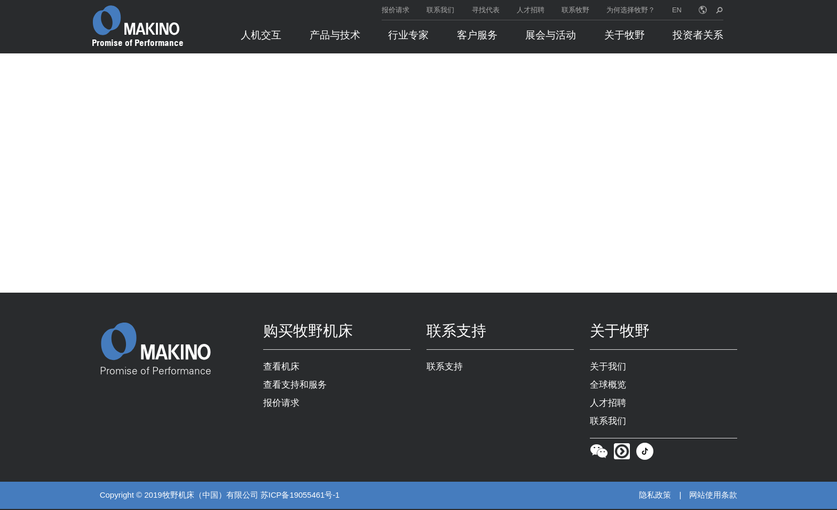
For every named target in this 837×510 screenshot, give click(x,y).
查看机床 (281, 367)
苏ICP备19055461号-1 (300, 496)
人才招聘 (530, 10)
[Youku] (622, 455)
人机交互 (261, 35)
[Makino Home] (136, 20)
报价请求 (395, 10)
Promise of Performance (138, 42)
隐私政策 (655, 496)
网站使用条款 (713, 496)
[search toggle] (719, 10)
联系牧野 (575, 10)
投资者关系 (698, 35)
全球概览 (608, 385)
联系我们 (440, 10)
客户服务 (477, 35)
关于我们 (608, 367)
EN (677, 10)
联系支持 (445, 367)
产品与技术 (335, 35)
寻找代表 (486, 10)
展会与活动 (550, 35)
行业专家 (408, 35)
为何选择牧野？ (630, 10)
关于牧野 (624, 35)
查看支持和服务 (295, 385)
